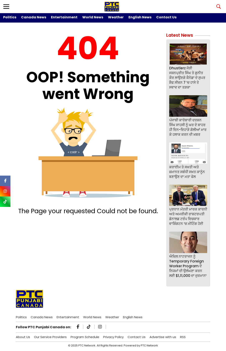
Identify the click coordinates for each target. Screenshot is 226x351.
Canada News (33, 17)
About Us (23, 337)
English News (139, 17)
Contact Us (166, 17)
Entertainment (64, 17)
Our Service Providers (50, 337)
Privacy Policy (113, 337)
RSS (183, 337)
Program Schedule (85, 337)
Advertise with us (163, 337)
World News (92, 17)
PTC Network (149, 345)
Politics (9, 17)
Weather (116, 17)
